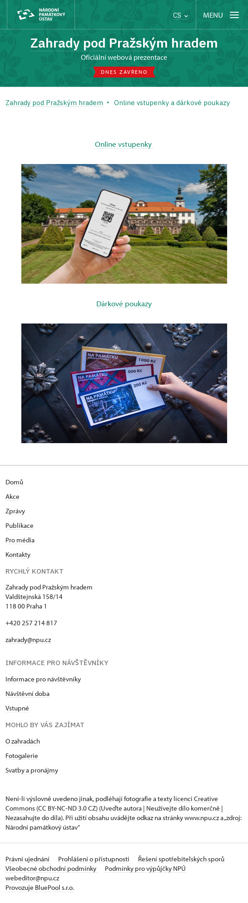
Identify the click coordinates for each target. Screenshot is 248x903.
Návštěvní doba (27, 693)
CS (180, 15)
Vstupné (17, 708)
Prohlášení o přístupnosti (94, 859)
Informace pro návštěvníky (43, 679)
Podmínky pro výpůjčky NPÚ (145, 868)
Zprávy (15, 511)
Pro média (20, 540)
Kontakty (17, 554)
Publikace (19, 525)
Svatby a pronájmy (31, 770)
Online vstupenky (124, 144)
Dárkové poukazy (124, 303)
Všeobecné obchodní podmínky (51, 868)
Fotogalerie (21, 755)
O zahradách (22, 741)
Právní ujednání (28, 859)
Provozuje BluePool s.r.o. (39, 887)
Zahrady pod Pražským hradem (124, 42)
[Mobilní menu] (222, 14)
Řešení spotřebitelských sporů (181, 859)
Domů (14, 482)
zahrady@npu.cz (28, 639)
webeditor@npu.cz (32, 878)
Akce (12, 496)
